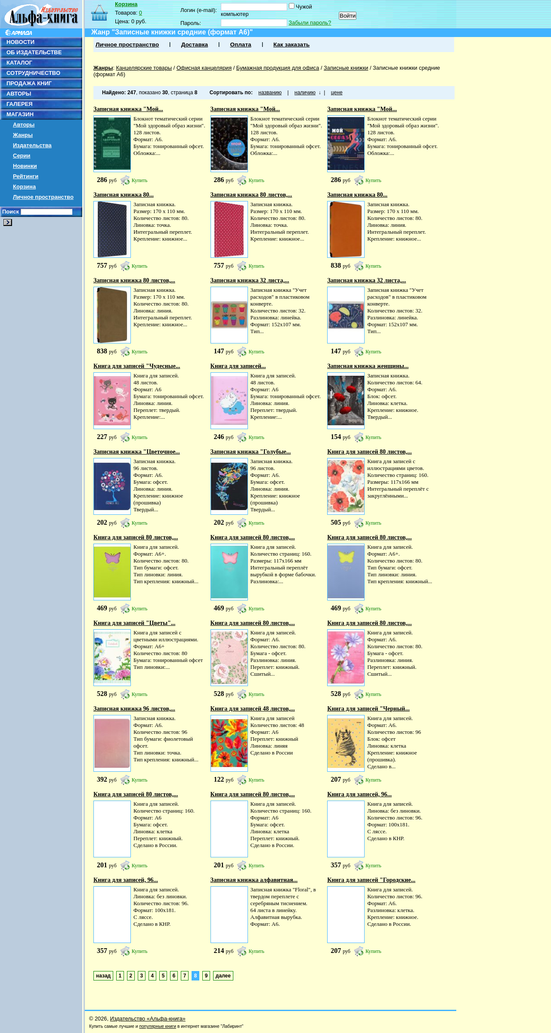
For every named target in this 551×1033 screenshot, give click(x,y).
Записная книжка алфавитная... (254, 880)
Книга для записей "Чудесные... (136, 366)
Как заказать (291, 44)
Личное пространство (43, 197)
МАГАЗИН (20, 114)
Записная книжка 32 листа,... (249, 280)
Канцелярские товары (144, 68)
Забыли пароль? (310, 22)
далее (223, 976)
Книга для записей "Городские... (371, 880)
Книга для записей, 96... (359, 794)
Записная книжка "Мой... (128, 109)
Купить (140, 180)
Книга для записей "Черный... (368, 708)
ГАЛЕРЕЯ (19, 104)
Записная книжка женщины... (368, 366)
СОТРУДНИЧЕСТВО (33, 73)
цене (337, 93)
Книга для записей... (238, 366)
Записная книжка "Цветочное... (136, 451)
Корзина (24, 186)
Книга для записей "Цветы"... (134, 623)
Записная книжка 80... (123, 195)
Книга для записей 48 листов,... (252, 708)
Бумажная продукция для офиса (277, 68)
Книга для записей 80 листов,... (369, 451)
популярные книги (157, 1026)
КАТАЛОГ (19, 62)
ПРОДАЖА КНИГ (29, 83)
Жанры (23, 135)
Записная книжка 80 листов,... (251, 195)
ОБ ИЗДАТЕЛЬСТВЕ (34, 52)
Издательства (32, 145)
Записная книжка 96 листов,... (134, 708)
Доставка (194, 44)
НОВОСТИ (20, 42)
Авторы (23, 124)
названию (270, 93)
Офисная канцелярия (204, 68)
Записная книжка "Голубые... (250, 451)
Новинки (25, 166)
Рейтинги (25, 176)
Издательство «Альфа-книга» (148, 1018)
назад (103, 976)
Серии (22, 155)
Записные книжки (346, 68)
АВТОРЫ (18, 93)
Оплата (240, 44)
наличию (305, 93)
